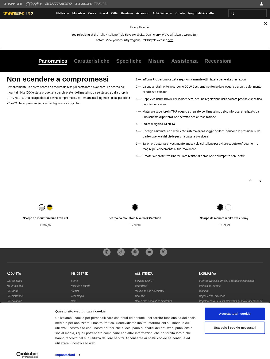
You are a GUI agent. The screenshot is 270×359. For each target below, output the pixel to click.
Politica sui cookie (210, 285)
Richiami (204, 290)
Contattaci (141, 285)
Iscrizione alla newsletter (149, 290)
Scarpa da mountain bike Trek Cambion (135, 218)
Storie (74, 280)
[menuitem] (63, 13)
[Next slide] (260, 181)
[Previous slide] (250, 181)
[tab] (55, 61)
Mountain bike (15, 285)
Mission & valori (80, 285)
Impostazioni (65, 350)
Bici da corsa (14, 280)
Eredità (75, 290)
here (170, 40)
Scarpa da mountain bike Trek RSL (46, 218)
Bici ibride (12, 290)
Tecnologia (77, 296)
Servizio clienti (143, 280)
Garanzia (140, 296)
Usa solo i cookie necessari (235, 323)
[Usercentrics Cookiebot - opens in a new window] (27, 351)
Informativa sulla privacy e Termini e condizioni (226, 280)
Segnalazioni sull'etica (212, 296)
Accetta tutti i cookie (235, 309)
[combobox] (247, 13)
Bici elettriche (15, 296)
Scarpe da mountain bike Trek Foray (224, 218)
